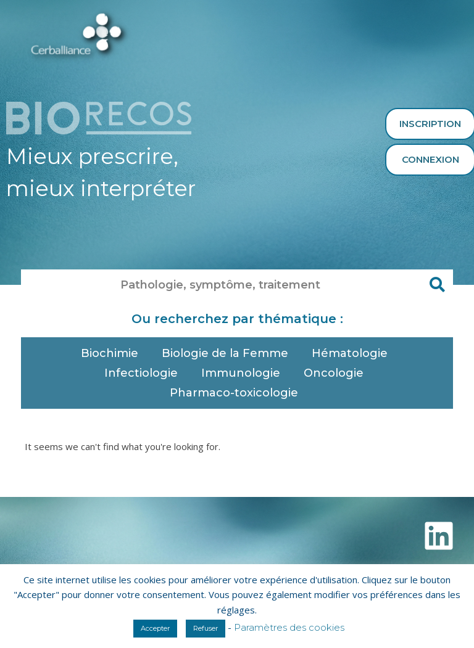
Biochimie (112, 353)
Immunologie (243, 373)
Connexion (430, 159)
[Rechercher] (437, 284)
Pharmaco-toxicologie (237, 393)
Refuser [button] (205, 628)
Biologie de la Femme (228, 353)
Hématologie (353, 353)
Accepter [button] (155, 628)
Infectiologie (144, 373)
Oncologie (337, 373)
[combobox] (221, 284)
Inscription (430, 123)
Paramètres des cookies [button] (289, 627)
